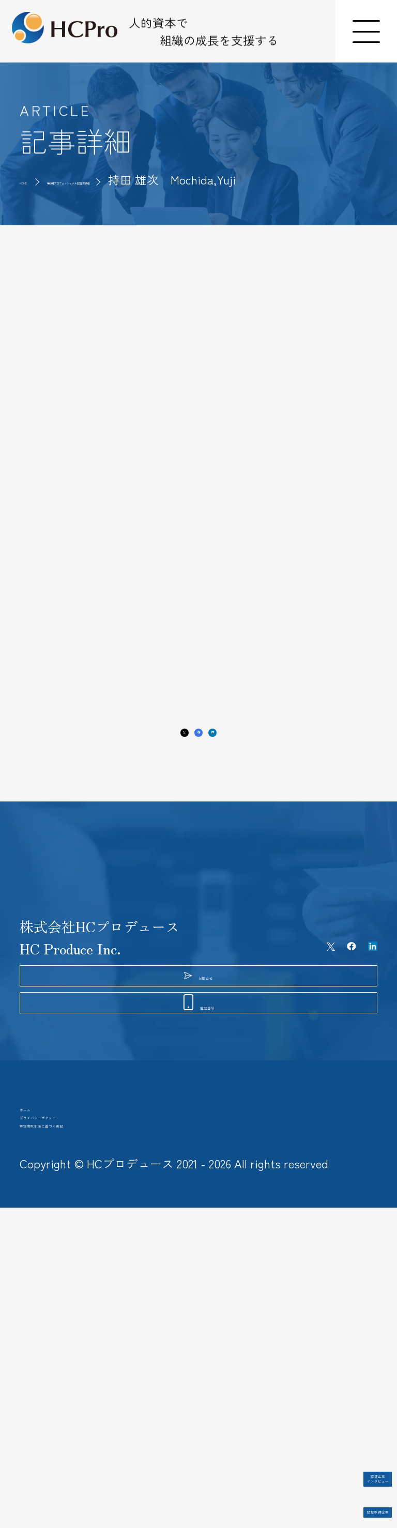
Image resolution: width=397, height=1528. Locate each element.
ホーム (41, 1361)
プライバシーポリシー (89, 1394)
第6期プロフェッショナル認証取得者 (170, 179)
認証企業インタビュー (333, 1454)
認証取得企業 (333, 1496)
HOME (35, 179)
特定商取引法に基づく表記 (103, 1428)
